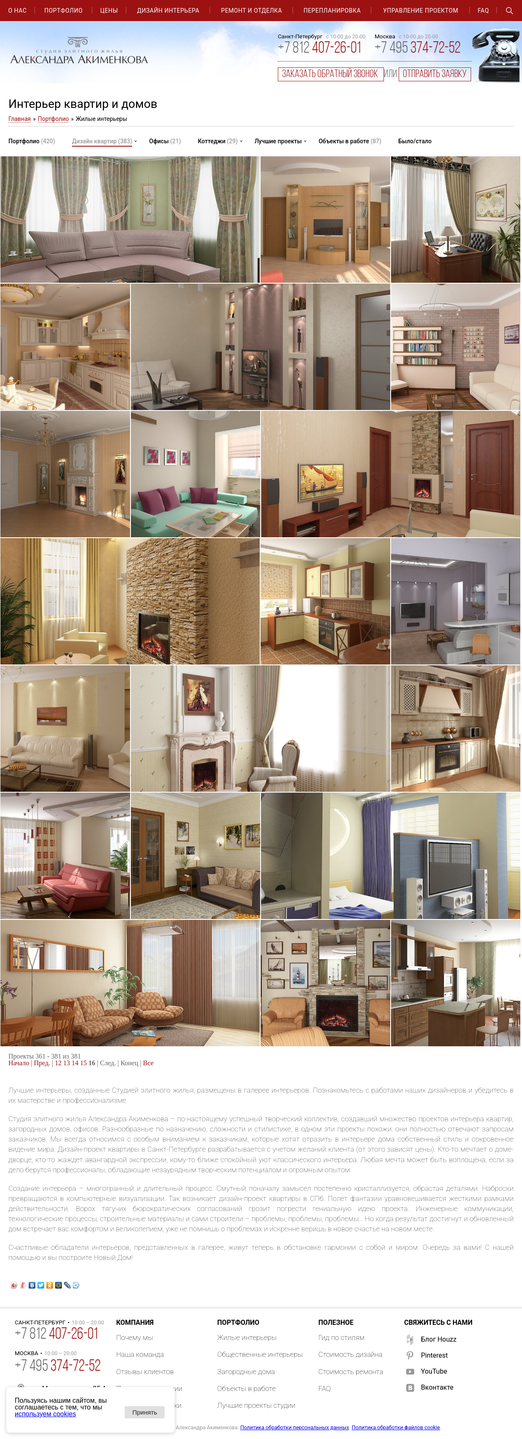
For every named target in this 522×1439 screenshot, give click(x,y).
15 (83, 1063)
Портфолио (63, 10)
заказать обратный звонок (331, 74)
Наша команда (140, 1354)
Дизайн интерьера (168, 10)
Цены (109, 10)
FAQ (483, 10)
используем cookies (45, 1414)
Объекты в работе (350, 141)
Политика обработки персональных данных (294, 1427)
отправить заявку (435, 74)
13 (66, 1063)
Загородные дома (246, 1371)
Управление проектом (420, 10)
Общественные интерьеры (260, 1354)
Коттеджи (218, 141)
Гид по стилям (341, 1337)
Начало (18, 1063)
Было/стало (414, 141)
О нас (17, 10)
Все (148, 1063)
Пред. (42, 1063)
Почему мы (134, 1337)
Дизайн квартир (102, 141)
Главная (19, 118)
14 (75, 1063)
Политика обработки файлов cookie (396, 1427)
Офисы (165, 141)
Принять (144, 1412)
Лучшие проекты (278, 141)
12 (58, 1063)
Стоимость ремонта (350, 1371)
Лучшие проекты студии (256, 1405)
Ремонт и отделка (251, 10)
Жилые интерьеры (247, 1337)
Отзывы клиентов (145, 1371)
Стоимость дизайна (350, 1354)
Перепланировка (332, 10)
